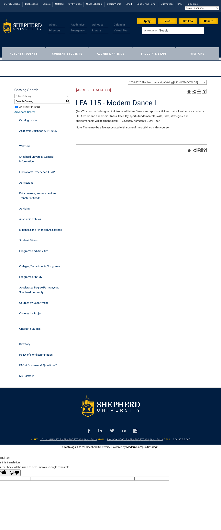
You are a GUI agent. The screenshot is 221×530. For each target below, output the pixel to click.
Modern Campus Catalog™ (142, 445)
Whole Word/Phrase (29, 104)
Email (129, 4)
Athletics (97, 24)
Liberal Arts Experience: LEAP (37, 170)
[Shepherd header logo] (22, 28)
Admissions (26, 180)
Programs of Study (30, 274)
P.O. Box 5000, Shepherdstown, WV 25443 (135, 437)
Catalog (59, 4)
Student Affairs (28, 238)
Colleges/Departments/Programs (39, 264)
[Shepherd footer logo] (110, 407)
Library (96, 30)
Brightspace (31, 4)
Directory (55, 30)
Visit (167, 21)
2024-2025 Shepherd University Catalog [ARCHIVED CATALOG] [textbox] (163, 80)
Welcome (24, 144)
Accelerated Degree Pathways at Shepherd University (39, 288)
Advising (24, 206)
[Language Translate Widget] (202, 8)
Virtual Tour (121, 30)
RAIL (179, 4)
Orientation (167, 4)
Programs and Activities (33, 249)
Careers (46, 4)
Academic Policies (30, 217)
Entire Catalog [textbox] (23, 94)
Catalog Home (28, 118)
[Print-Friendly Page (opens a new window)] (199, 89)
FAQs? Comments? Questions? (38, 363)
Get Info (188, 21)
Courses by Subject (30, 311)
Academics (77, 24)
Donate (208, 21)
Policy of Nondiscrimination (36, 352)
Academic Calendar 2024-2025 (38, 128)
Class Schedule (94, 4)
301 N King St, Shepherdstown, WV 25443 (68, 437)
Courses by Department (33, 300)
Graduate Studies (29, 326)
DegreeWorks (114, 4)
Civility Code (75, 4)
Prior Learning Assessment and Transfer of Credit (38, 194)
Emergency (78, 30)
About (53, 24)
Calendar (119, 24)
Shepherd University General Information (36, 157)
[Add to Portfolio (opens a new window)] (189, 89)
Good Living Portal (146, 4)
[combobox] (167, 80)
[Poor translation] (14, 471)
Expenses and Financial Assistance (40, 227)
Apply (146, 21)
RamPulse (192, 4)
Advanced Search (25, 110)
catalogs (70, 445)
